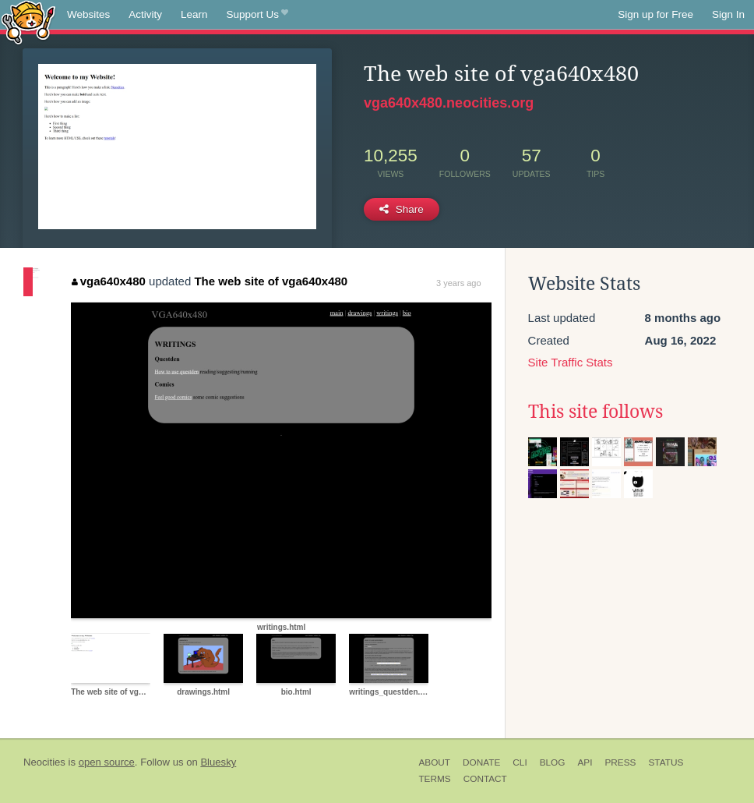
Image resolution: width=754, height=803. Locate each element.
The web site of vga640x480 (270, 281)
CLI (520, 762)
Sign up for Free (655, 14)
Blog (553, 762)
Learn (194, 14)
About (434, 762)
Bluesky (218, 762)
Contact (485, 778)
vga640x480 (109, 281)
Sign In (728, 14)
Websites (88, 14)
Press (620, 762)
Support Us (257, 15)
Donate (481, 762)
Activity (145, 14)
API (584, 762)
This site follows (595, 412)
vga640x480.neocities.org (449, 103)
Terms (434, 778)
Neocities (44, 762)
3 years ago (458, 283)
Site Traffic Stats (570, 362)
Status (665, 762)
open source (107, 762)
